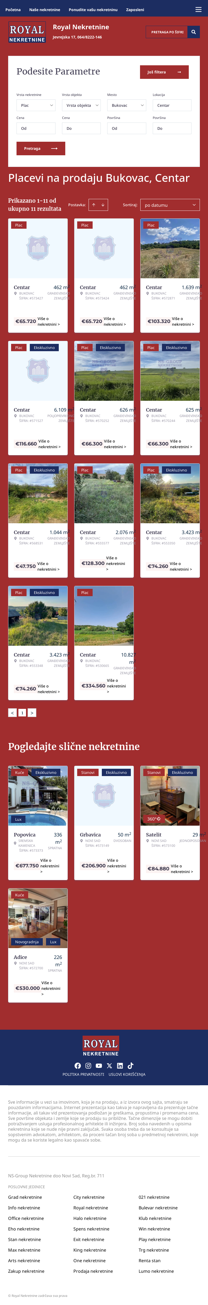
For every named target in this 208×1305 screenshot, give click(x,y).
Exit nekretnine (88, 1238)
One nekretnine (89, 1259)
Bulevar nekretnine (158, 1206)
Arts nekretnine (24, 1259)
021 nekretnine (154, 1196)
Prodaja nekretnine (93, 1270)
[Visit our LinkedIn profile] (120, 1064)
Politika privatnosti (83, 1072)
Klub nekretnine (155, 1217)
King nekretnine (89, 1249)
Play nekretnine (155, 1238)
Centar (163, 104)
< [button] (12, 712)
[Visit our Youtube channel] (99, 1064)
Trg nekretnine (154, 1249)
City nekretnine (89, 1196)
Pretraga (41, 147)
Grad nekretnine (25, 1196)
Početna (13, 9)
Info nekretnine (24, 1206)
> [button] (32, 712)
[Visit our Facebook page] (77, 1064)
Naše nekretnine (44, 9)
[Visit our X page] (109, 1064)
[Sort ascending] (94, 204)
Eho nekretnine (24, 1227)
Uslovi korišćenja (127, 1072)
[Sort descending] (103, 204)
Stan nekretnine (24, 1238)
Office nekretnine (26, 1217)
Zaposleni (135, 9)
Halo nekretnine (89, 1217)
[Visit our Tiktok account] (130, 1064)
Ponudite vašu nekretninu (93, 9)
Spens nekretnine (91, 1227)
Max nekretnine (24, 1249)
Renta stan (150, 1259)
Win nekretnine (154, 1227)
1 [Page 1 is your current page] (22, 711)
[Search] (193, 32)
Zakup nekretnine (26, 1270)
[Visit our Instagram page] (88, 1064)
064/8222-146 (89, 37)
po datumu (156, 204)
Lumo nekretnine (156, 1270)
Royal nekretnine (90, 1206)
